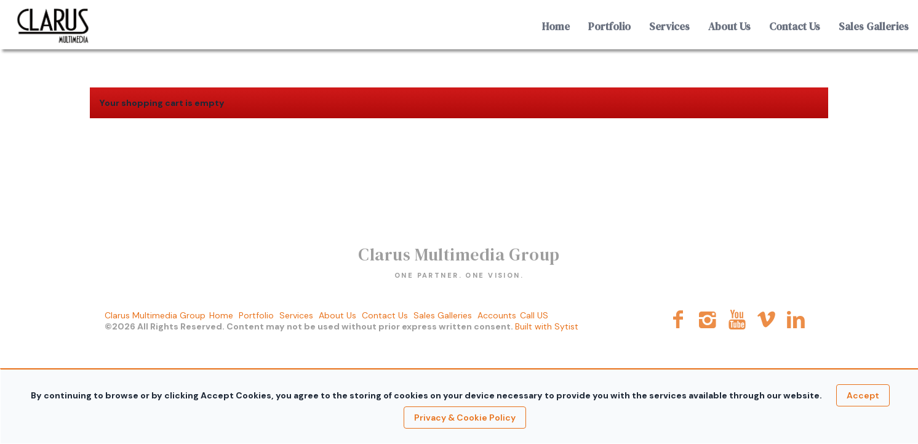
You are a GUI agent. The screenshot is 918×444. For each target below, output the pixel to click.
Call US (534, 315)
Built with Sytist (546, 326)
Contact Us (794, 26)
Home (556, 26)
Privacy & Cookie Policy (465, 417)
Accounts (496, 315)
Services (669, 26)
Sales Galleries (874, 26)
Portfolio (609, 26)
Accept (863, 395)
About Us (729, 26)
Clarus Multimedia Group (155, 315)
